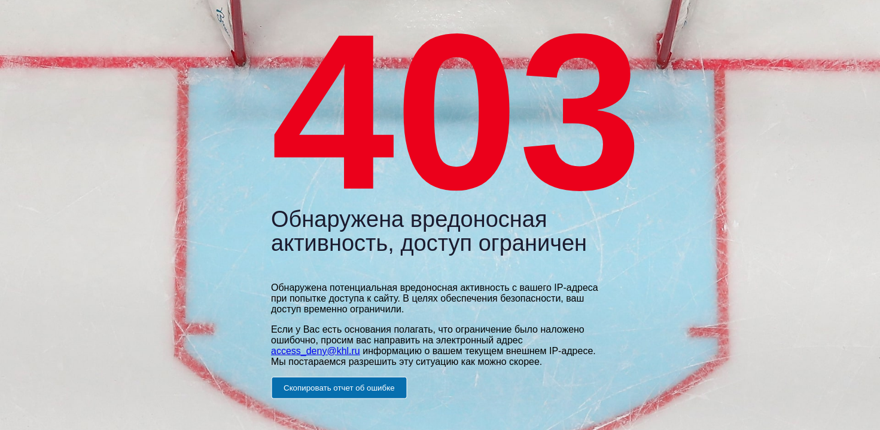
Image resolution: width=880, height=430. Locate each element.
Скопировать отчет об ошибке (339, 387)
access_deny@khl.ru (315, 350)
